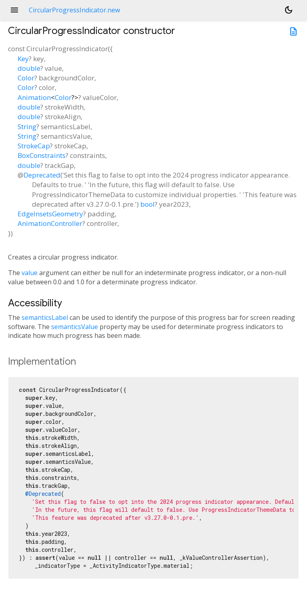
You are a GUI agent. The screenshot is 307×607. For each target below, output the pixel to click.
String (27, 126)
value (30, 272)
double (29, 68)
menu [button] (14, 10)
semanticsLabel (45, 317)
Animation (34, 97)
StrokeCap (34, 145)
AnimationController (50, 223)
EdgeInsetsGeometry (50, 213)
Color (26, 77)
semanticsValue (74, 326)
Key (23, 58)
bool (147, 204)
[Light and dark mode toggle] (288, 10)
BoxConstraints (42, 155)
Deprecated (42, 175)
